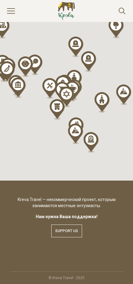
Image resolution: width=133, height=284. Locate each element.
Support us (66, 231)
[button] (57, 109)
